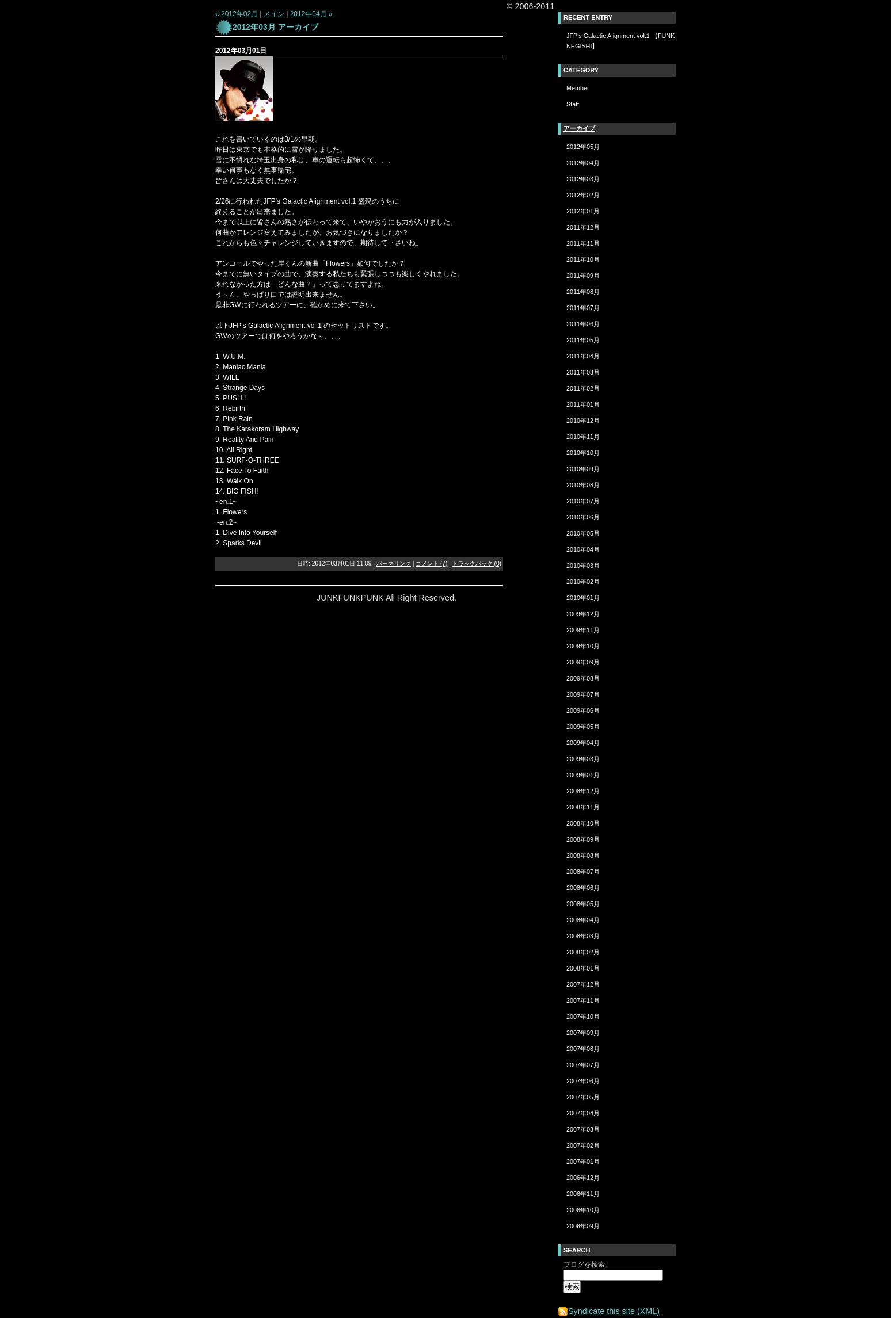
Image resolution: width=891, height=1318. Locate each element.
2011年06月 (583, 323)
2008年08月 (583, 855)
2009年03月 (583, 758)
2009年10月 (583, 646)
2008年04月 (583, 919)
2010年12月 (583, 420)
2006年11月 (583, 1193)
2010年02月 (583, 581)
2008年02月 (583, 952)
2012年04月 (583, 162)
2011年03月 (583, 372)
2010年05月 (583, 533)
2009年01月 (583, 774)
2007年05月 (583, 1097)
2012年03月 (583, 178)
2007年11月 (583, 1000)
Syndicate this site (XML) (609, 1311)
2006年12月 (583, 1177)
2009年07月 (583, 694)
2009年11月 (583, 629)
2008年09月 (583, 839)
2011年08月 (583, 291)
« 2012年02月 (236, 14)
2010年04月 (583, 549)
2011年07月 (583, 307)
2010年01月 (583, 597)
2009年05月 (583, 726)
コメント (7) (431, 563)
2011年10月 (583, 259)
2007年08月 (583, 1048)
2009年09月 (583, 662)
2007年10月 (583, 1016)
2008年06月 (583, 887)
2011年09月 (583, 275)
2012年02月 (583, 195)
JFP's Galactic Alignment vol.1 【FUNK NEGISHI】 (620, 40)
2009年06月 (583, 710)
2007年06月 (583, 1081)
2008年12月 (583, 791)
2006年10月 (583, 1209)
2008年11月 (583, 807)
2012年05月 (583, 146)
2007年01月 (583, 1161)
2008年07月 (583, 871)
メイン (274, 14)
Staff (572, 104)
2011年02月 (583, 388)
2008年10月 (583, 823)
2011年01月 (583, 404)
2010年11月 (583, 436)
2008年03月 (583, 936)
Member (577, 88)
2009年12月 (583, 613)
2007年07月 (583, 1064)
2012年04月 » (311, 14)
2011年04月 (583, 356)
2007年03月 (583, 1129)
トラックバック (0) (476, 563)
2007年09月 (583, 1032)
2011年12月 (583, 227)
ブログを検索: (585, 1264)
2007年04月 (583, 1113)
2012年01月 (583, 211)
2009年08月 (583, 678)
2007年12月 (583, 984)
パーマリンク (393, 563)
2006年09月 (583, 1226)
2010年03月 (583, 565)
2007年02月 (583, 1145)
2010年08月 (583, 485)
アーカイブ (579, 128)
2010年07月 (583, 501)
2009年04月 (583, 742)
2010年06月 (583, 517)
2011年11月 (583, 243)
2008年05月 (583, 903)
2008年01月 (583, 968)
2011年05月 (583, 340)
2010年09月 (583, 468)
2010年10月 (583, 452)
